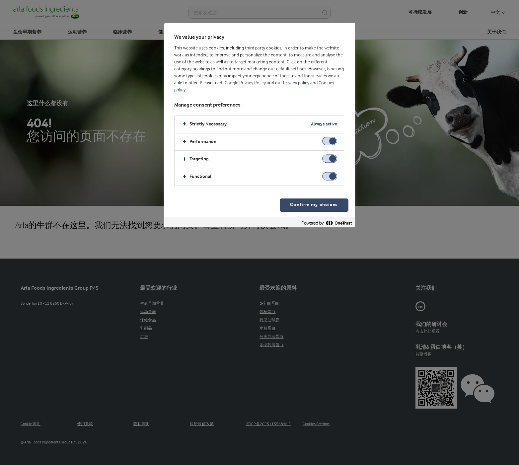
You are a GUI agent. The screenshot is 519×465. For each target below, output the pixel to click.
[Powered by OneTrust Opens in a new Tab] (326, 223)
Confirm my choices (314, 204)
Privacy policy (296, 83)
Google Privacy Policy (245, 83)
